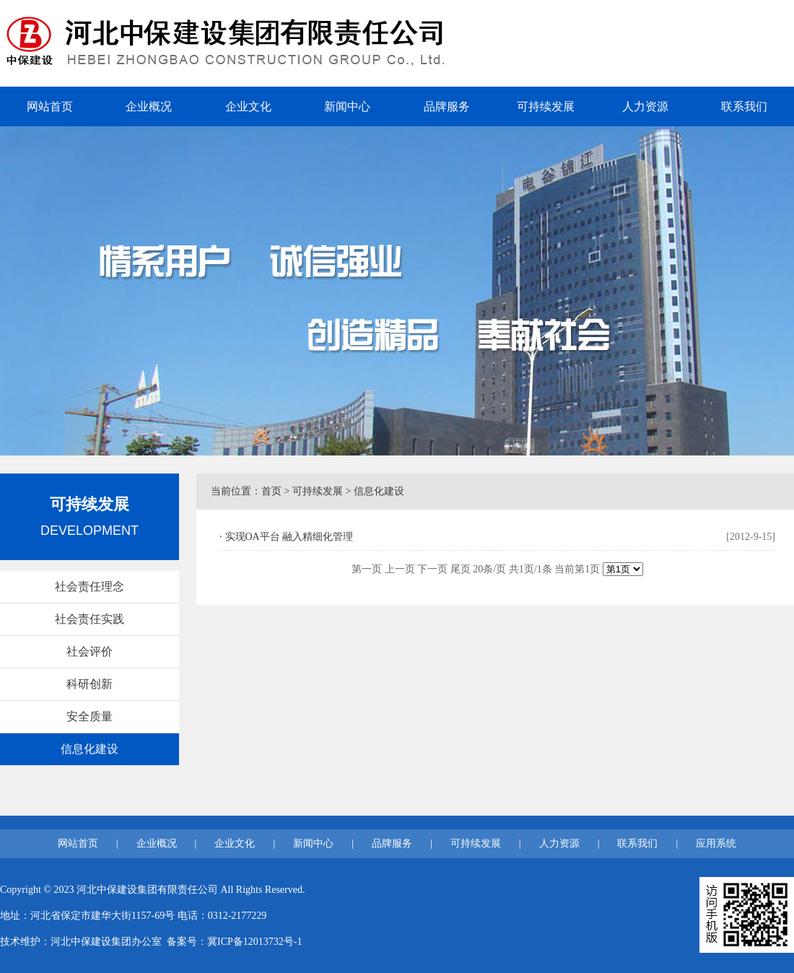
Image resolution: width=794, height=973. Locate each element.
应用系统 (716, 843)
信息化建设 (89, 749)
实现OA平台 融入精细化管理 (289, 536)
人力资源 (645, 106)
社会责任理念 (89, 586)
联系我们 (744, 106)
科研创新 (89, 684)
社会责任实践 (89, 619)
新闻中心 (347, 106)
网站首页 (50, 106)
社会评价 (89, 651)
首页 (271, 491)
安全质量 (89, 716)
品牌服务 (447, 106)
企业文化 (248, 106)
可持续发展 (546, 106)
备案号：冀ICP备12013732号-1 (234, 941)
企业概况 (149, 106)
